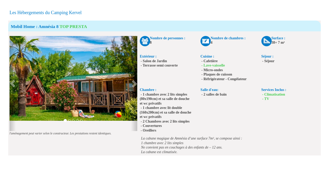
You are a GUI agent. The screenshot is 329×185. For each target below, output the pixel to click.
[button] (13, 83)
